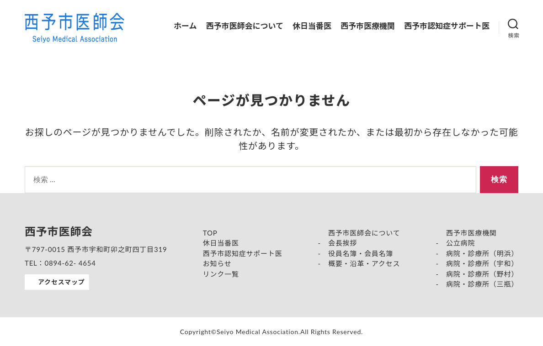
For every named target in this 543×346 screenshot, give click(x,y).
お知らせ (217, 263)
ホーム (185, 26)
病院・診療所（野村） (482, 274)
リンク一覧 (221, 274)
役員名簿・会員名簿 (360, 253)
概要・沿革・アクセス (364, 263)
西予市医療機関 (368, 26)
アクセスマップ (61, 282)
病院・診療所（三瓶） (482, 284)
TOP (210, 233)
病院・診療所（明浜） (482, 253)
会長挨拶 (342, 243)
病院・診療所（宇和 (478, 263)
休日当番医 (312, 26)
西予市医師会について (245, 26)
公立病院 (460, 243)
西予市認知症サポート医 (447, 26)
